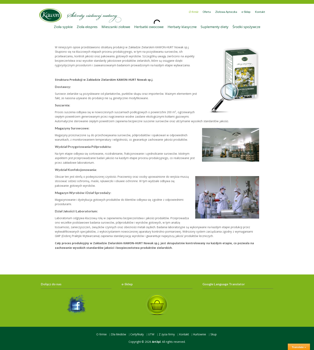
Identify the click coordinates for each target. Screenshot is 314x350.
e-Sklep (246, 11)
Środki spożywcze (246, 26)
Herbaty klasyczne (182, 26)
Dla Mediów (118, 334)
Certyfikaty (137, 334)
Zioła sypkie (63, 26)
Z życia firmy (167, 334)
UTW (151, 334)
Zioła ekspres (87, 26)
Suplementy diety (214, 26)
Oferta (207, 11)
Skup (213, 334)
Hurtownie (199, 334)
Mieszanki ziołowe (116, 26)
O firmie (193, 11)
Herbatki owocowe (149, 26)
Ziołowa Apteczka (226, 11)
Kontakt (260, 11)
